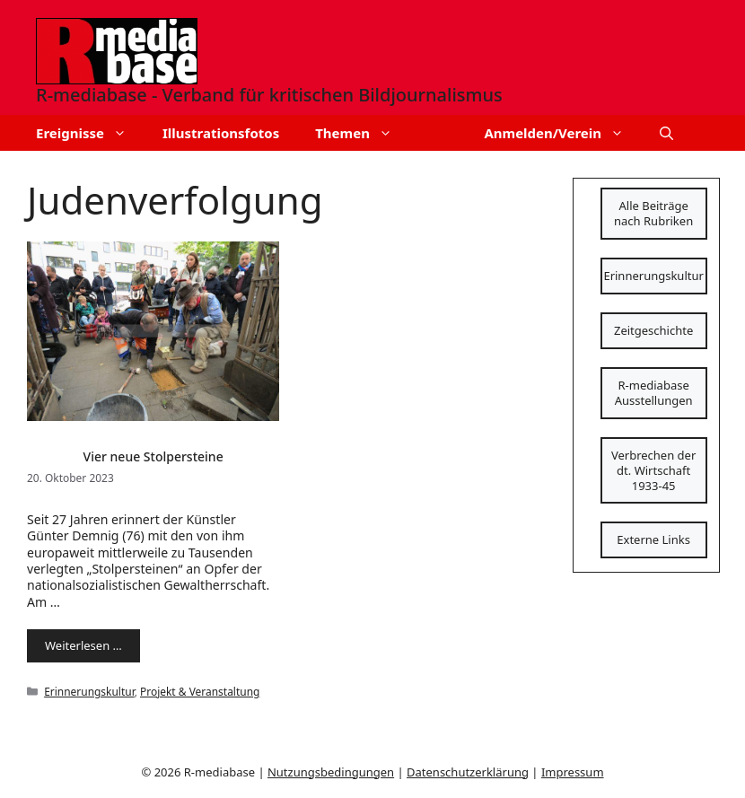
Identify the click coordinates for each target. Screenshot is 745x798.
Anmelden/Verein (563, 133)
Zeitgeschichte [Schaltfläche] (653, 330)
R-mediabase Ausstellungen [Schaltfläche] (654, 392)
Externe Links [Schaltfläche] (653, 539)
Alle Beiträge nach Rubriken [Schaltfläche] (653, 213)
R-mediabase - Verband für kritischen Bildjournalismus (269, 95)
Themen (362, 133)
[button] (666, 133)
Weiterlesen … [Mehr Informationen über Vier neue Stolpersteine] (83, 645)
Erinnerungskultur (89, 691)
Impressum (572, 772)
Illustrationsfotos (220, 133)
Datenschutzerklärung (468, 772)
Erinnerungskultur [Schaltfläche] (653, 275)
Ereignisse (90, 133)
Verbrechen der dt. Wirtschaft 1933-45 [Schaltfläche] (653, 470)
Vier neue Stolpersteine (153, 456)
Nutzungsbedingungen (330, 772)
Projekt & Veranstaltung (199, 691)
